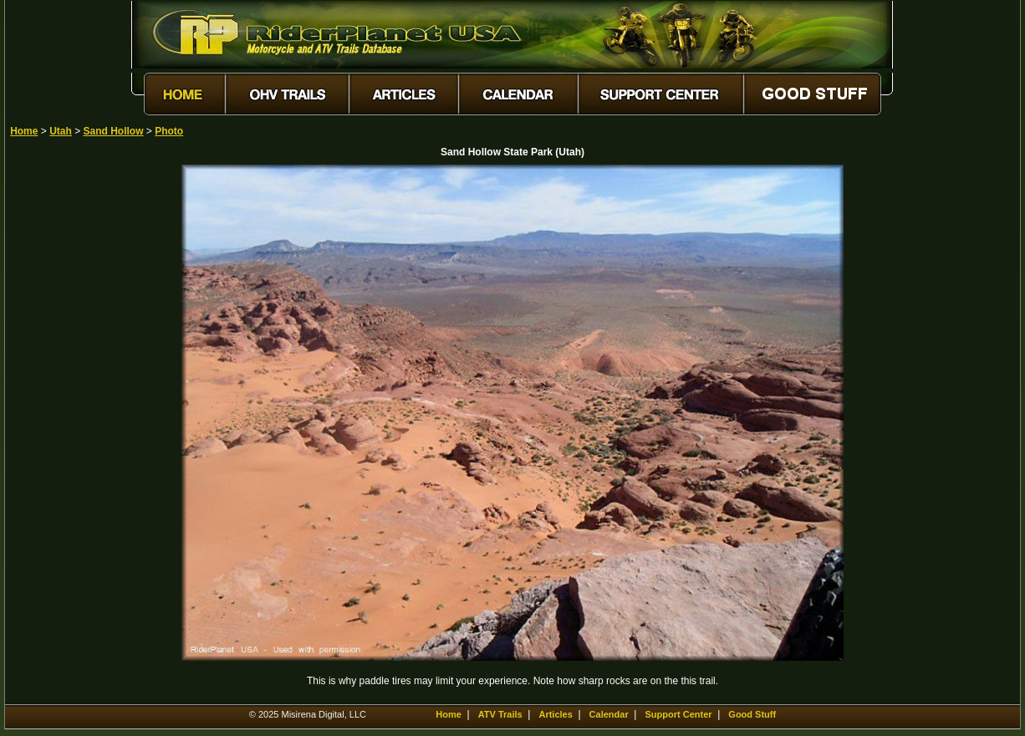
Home (24, 131)
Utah (60, 131)
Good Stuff (752, 714)
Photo (169, 131)
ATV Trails (500, 714)
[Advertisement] (68, 415)
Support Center (678, 714)
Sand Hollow (114, 131)
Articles (555, 714)
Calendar (609, 714)
